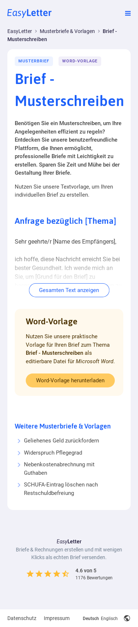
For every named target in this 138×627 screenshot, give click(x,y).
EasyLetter (19, 31)
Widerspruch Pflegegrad (53, 452)
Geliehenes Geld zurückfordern (61, 440)
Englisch (109, 618)
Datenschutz (21, 618)
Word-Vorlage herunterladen (70, 380)
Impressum (57, 618)
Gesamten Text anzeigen (69, 290)
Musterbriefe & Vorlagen (67, 31)
